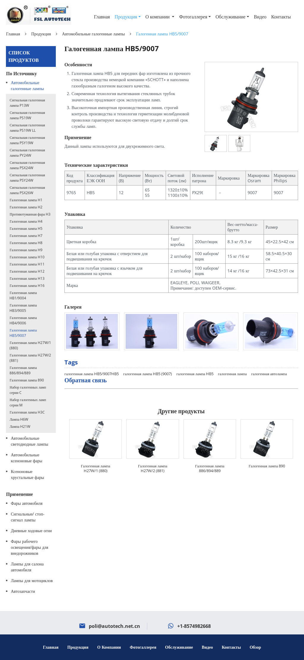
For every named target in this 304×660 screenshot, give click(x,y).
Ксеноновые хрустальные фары (27, 474)
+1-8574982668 (194, 626)
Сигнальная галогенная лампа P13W (27, 103)
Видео (260, 16)
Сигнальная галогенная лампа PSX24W (27, 165)
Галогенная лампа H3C (27, 412)
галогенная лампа (232, 373)
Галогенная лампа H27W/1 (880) (95, 468)
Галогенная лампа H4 (26, 221)
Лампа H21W (20, 426)
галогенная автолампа (269, 373)
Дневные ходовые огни (31, 530)
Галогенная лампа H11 (27, 264)
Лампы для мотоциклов (32, 580)
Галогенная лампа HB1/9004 (23, 295)
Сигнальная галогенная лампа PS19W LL (27, 127)
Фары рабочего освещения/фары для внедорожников (29, 547)
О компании (109, 647)
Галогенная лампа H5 (26, 228)
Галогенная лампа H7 (26, 235)
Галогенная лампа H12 (27, 271)
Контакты (281, 16)
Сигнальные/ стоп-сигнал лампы (28, 517)
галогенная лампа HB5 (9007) (147, 373)
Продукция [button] (126, 16)
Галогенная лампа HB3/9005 (23, 308)
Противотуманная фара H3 (30, 214)
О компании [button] (158, 16)
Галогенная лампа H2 (26, 207)
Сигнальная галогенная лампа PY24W (27, 152)
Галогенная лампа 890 (266, 466)
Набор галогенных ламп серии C (28, 390)
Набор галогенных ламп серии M (28, 402)
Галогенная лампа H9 (26, 249)
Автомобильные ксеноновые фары (26, 457)
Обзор (255, 647)
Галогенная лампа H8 (26, 242)
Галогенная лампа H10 (27, 257)
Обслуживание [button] (231, 16)
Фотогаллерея (143, 647)
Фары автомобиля (26, 503)
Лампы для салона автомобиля (27, 567)
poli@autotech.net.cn (114, 626)
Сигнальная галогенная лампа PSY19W (27, 140)
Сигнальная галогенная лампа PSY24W (27, 177)
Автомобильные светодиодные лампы (29, 441)
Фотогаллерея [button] (193, 16)
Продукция (41, 34)
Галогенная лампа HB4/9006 (23, 320)
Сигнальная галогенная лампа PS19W (27, 115)
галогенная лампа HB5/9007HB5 (91, 373)
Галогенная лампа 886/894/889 (209, 468)
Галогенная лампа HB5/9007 (23, 333)
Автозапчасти (23, 591)
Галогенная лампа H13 (27, 278)
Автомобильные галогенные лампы (93, 34)
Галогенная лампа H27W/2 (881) (152, 468)
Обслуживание (179, 647)
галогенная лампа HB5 (194, 373)
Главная (102, 16)
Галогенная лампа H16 (27, 285)
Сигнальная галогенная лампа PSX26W (27, 190)
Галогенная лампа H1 (26, 199)
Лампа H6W (19, 419)
